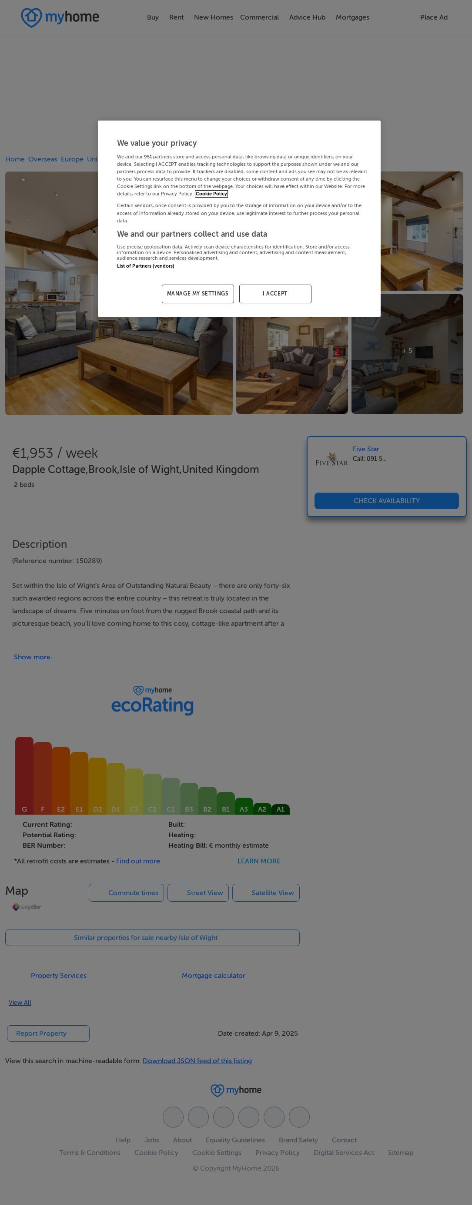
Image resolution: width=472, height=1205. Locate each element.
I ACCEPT (275, 294)
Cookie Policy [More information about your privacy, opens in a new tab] (211, 194)
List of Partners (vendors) (145, 266)
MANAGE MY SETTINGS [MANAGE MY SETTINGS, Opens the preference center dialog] (198, 294)
